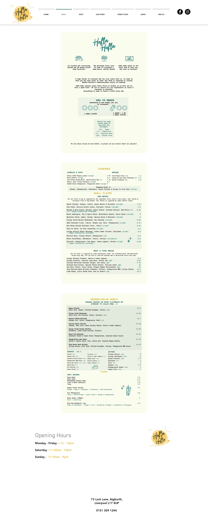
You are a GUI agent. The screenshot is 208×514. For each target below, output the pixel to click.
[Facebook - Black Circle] (180, 12)
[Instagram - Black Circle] (187, 12)
